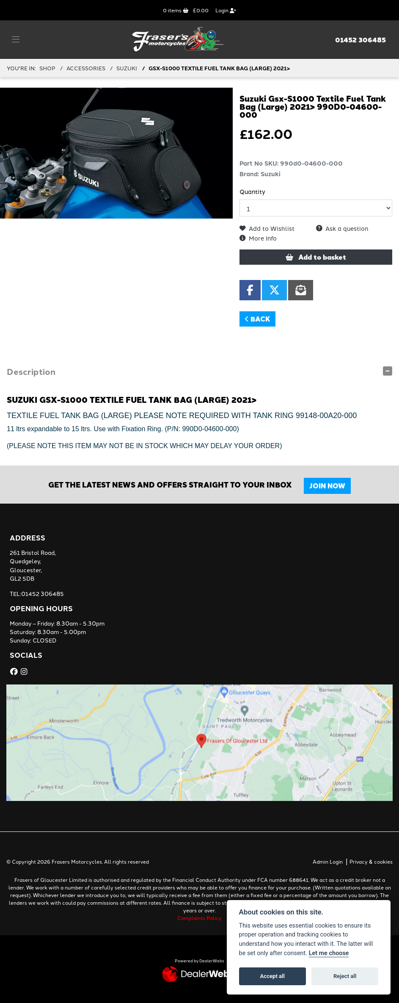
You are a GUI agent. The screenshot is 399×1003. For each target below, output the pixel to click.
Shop (47, 68)
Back (257, 318)
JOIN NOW (327, 485)
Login (225, 10)
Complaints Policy (199, 917)
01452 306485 (360, 40)
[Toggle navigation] (16, 39)
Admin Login (328, 861)
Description (31, 371)
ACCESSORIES (85, 68)
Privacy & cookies (371, 861)
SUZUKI (126, 68)
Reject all (344, 976)
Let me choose (329, 953)
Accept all (272, 976)
